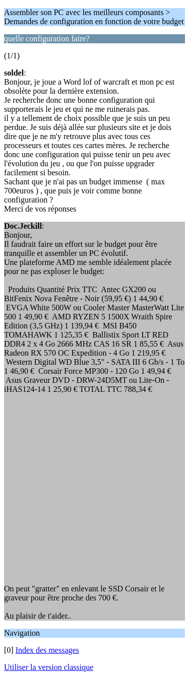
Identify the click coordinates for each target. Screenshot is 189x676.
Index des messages (47, 650)
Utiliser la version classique (48, 667)
